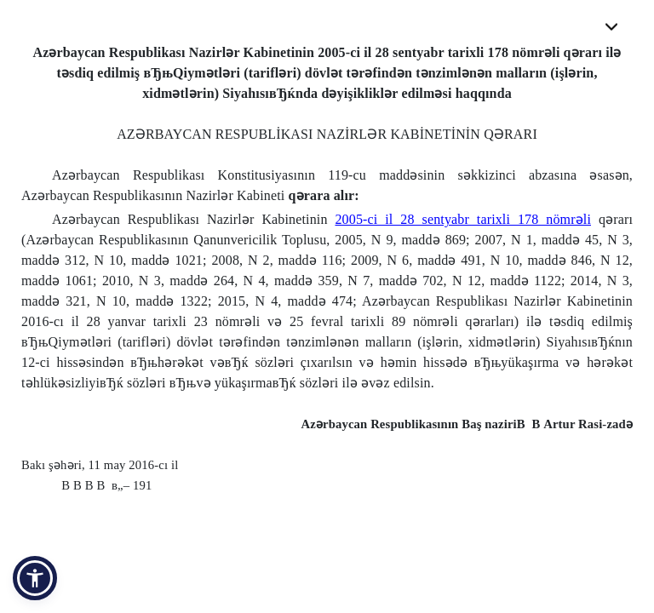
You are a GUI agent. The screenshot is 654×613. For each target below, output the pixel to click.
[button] (35, 578)
